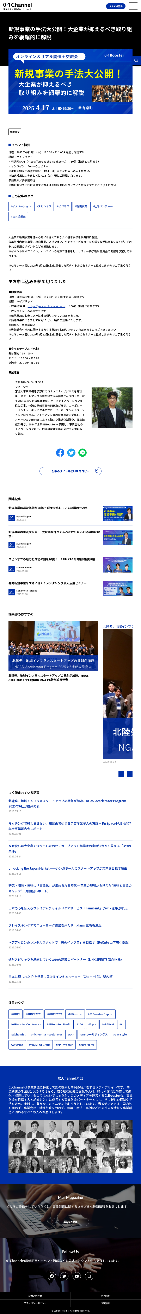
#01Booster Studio (59, 1024)
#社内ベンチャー (103, 206)
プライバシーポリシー (35, 1303)
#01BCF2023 (33, 1014)
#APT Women (64, 1045)
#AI (121, 1024)
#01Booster (75, 1014)
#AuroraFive (86, 1045)
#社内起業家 (18, 216)
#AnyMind (17, 1045)
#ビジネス (63, 206)
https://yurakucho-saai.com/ (46, 161)
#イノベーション (21, 206)
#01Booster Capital (100, 1014)
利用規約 (105, 1295)
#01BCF (15, 1014)
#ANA (71, 1034)
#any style (120, 1034)
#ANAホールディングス (94, 1034)
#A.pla (92, 1024)
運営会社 (105, 1303)
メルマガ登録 (116, 6)
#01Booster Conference (26, 1024)
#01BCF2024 (54, 1014)
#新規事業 (81, 206)
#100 (80, 1024)
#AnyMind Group (39, 1045)
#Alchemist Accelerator (46, 1034)
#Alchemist (18, 1034)
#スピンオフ (44, 206)
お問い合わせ (35, 1295)
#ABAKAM (108, 1024)
